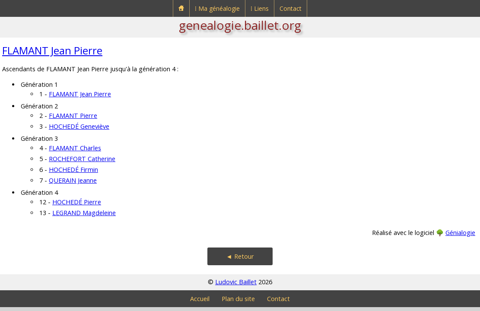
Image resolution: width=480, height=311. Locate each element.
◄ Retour (240, 256)
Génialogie (460, 232)
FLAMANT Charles (75, 148)
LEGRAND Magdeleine (84, 213)
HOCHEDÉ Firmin (73, 169)
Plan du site (238, 299)
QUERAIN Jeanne (73, 180)
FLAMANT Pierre (73, 115)
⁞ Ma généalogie (217, 8)
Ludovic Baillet (236, 282)
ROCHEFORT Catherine (82, 159)
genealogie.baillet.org (240, 25)
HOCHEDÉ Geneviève (79, 126)
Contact (291, 8)
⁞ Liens (260, 8)
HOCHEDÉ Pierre (76, 202)
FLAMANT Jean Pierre (52, 50)
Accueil (200, 299)
